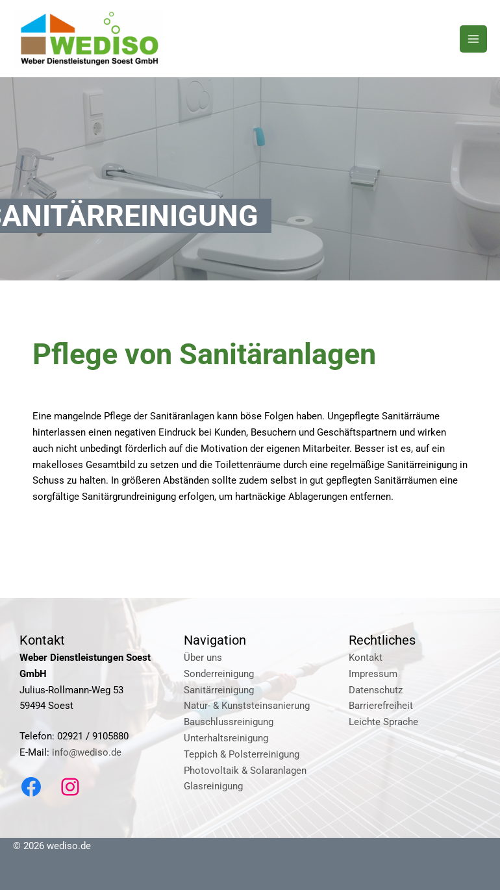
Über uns (203, 657)
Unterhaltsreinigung (226, 738)
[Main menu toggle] (473, 39)
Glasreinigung (213, 786)
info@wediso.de (86, 752)
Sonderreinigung (219, 674)
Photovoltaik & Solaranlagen (245, 770)
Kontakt (365, 657)
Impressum (373, 674)
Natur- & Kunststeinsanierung (247, 705)
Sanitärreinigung (219, 690)
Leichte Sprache (383, 722)
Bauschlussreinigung (228, 722)
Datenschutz (376, 690)
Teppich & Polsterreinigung (241, 754)
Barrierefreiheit (381, 705)
